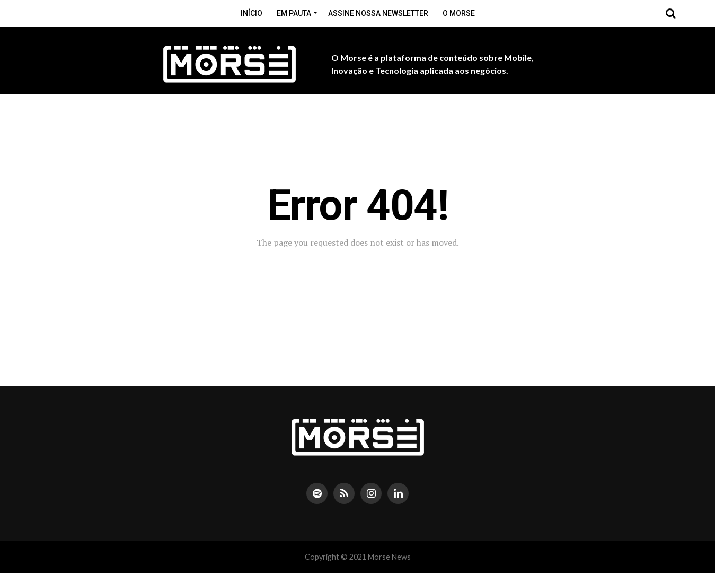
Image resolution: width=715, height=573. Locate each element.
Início (251, 13)
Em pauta (294, 13)
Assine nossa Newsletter (378, 13)
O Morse (459, 13)
